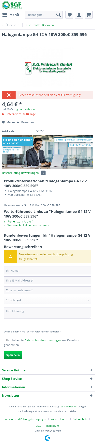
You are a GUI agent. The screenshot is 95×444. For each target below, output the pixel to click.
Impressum (52, 425)
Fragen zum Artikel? (19, 221)
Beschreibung (11, 173)
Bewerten (25, 122)
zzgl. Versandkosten (25, 109)
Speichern (13, 355)
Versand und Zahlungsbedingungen (26, 419)
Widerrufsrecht (59, 419)
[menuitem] (10, 15)
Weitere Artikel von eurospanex (26, 225)
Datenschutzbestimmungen (42, 340)
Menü (10, 14)
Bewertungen (33, 173)
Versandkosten (69, 406)
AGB (38, 425)
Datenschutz (80, 419)
